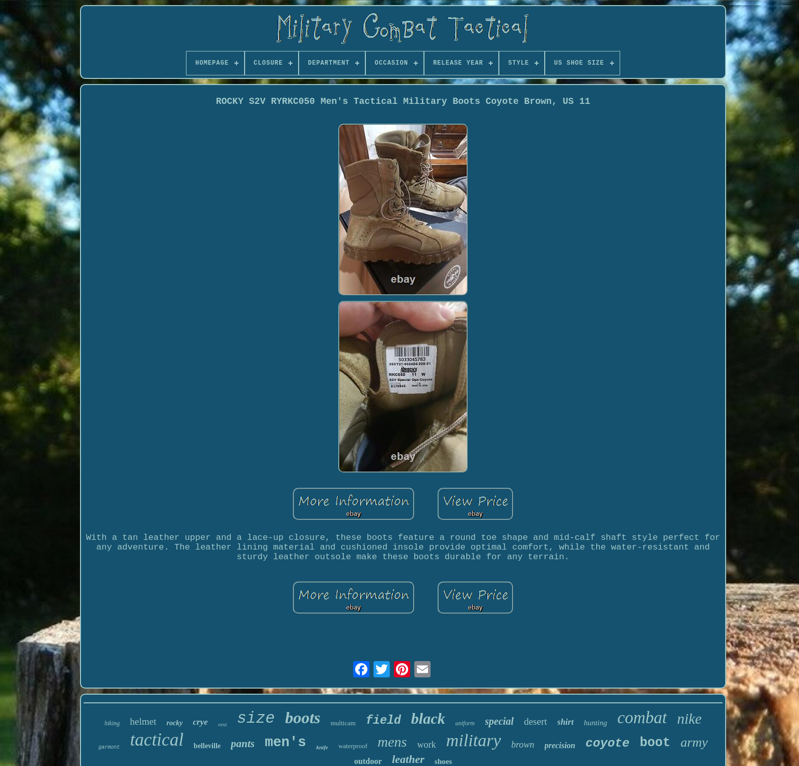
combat (642, 717)
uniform (465, 723)
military (473, 740)
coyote (607, 743)
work (426, 745)
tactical (156, 740)
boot (655, 742)
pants (243, 743)
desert (535, 721)
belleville (207, 746)
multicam (343, 723)
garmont (109, 747)
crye (200, 722)
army (693, 742)
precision (560, 745)
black (428, 718)
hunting (595, 723)
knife (322, 747)
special (499, 721)
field (383, 720)
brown (522, 745)
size (256, 718)
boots (302, 717)
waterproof (352, 746)
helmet (143, 721)
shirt (565, 722)
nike (689, 718)
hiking (112, 723)
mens (392, 742)
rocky (175, 723)
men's (285, 742)
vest (222, 724)
